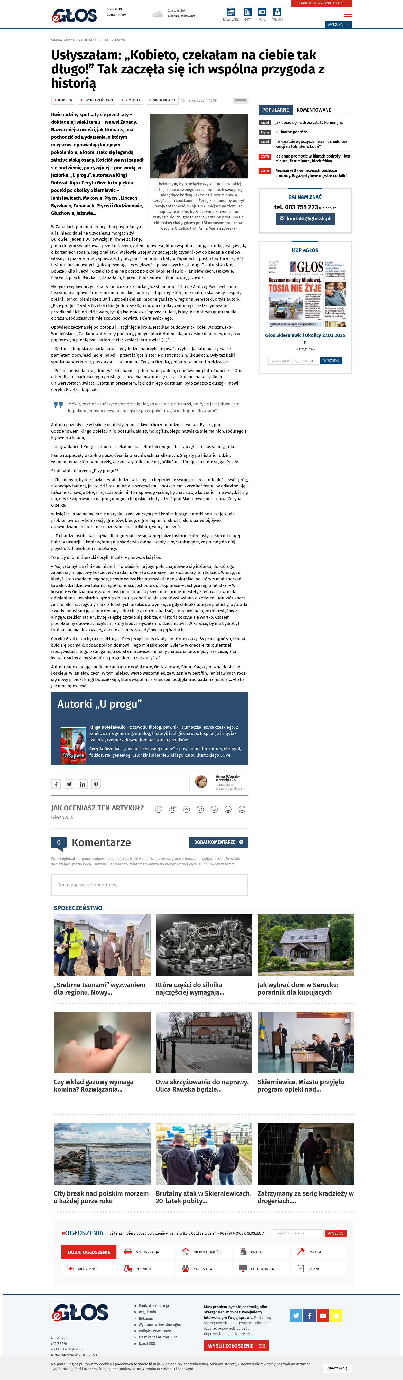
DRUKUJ (241, 101)
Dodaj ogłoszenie (89, 1252)
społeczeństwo (113, 40)
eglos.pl (115, 9)
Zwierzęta (195, 1268)
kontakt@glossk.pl (305, 219)
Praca (249, 1251)
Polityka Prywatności (156, 1331)
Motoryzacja (140, 1251)
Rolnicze (137, 1268)
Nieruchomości (200, 1251)
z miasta (131, 100)
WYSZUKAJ (331, 360)
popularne (275, 110)
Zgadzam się (339, 1368)
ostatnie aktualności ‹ (230, 789)
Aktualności (88, 40)
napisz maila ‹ (225, 784)
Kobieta (63, 100)
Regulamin (147, 1312)
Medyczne (80, 1268)
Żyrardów (116, 15)
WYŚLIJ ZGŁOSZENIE (230, 1346)
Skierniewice (162, 100)
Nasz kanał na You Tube (158, 1337)
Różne (307, 1268)
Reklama (146, 1318)
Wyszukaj (338, 25)
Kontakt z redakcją (154, 1306)
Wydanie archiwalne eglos (160, 1324)
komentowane (314, 110)
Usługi (307, 1251)
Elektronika (255, 1268)
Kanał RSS (147, 1343)
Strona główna (63, 40)
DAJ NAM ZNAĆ (305, 197)
